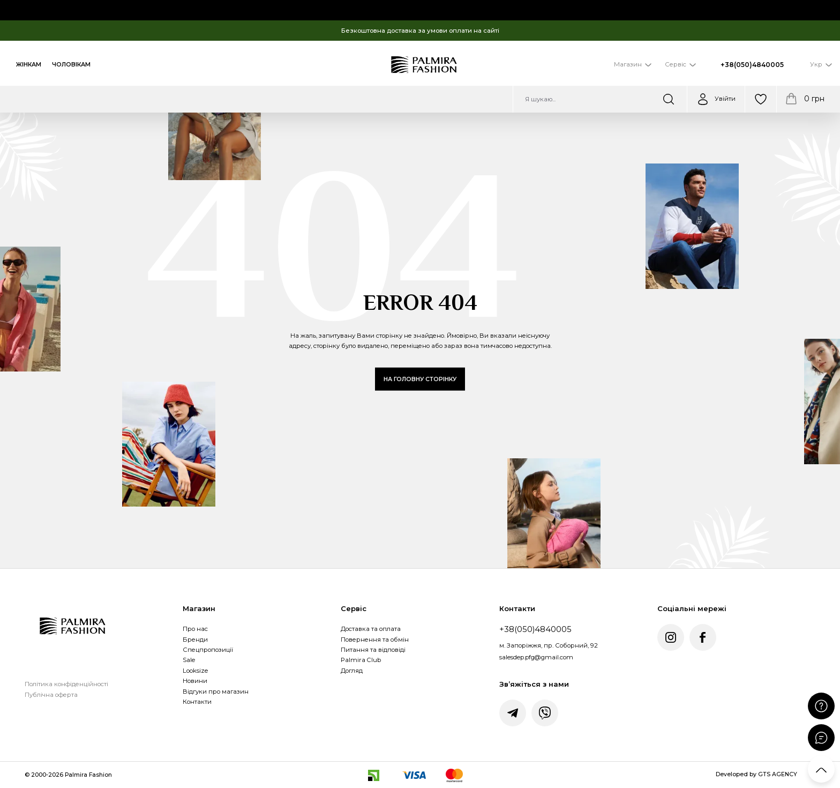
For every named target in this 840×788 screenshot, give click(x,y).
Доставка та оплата (371, 629)
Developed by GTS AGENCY (756, 774)
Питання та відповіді (373, 649)
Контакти (197, 701)
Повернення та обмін (375, 639)
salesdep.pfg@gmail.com (536, 657)
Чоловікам (71, 64)
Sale (189, 660)
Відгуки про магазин (216, 691)
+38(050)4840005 (752, 65)
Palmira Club (361, 660)
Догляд (352, 670)
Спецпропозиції (208, 649)
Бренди (195, 639)
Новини (195, 681)
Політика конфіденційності (66, 684)
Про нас (195, 629)
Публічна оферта (51, 694)
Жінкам (28, 64)
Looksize (195, 670)
